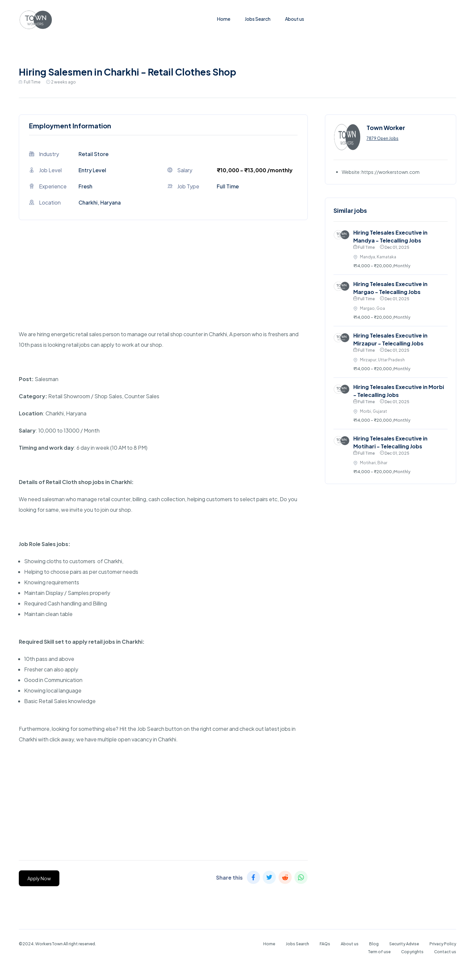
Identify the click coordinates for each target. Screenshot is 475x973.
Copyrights (412, 951)
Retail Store (94, 153)
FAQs (325, 943)
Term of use (379, 951)
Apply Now (39, 878)
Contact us (445, 951)
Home (223, 19)
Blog (374, 943)
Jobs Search (257, 19)
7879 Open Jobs (382, 138)
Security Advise (404, 943)
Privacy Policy (442, 943)
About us (294, 19)
